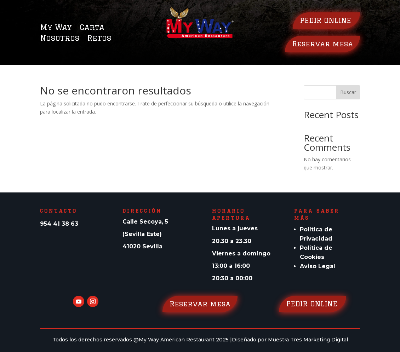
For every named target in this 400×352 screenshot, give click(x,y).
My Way (56, 28)
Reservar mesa (322, 44)
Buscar (348, 92)
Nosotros (59, 38)
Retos (99, 38)
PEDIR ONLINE (326, 20)
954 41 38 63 (59, 223)
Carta (92, 28)
